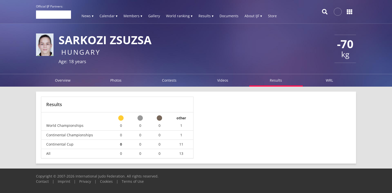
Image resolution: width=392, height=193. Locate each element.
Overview (62, 80)
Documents (229, 15)
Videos (222, 80)
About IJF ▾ (253, 15)
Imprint (64, 181)
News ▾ (88, 15)
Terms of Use (133, 181)
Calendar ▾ (109, 15)
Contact (42, 181)
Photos (116, 80)
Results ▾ (206, 15)
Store (272, 15)
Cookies (106, 181)
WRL (329, 80)
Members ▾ (133, 15)
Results (276, 80)
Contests (169, 80)
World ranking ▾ (179, 15)
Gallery (154, 15)
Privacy (85, 181)
